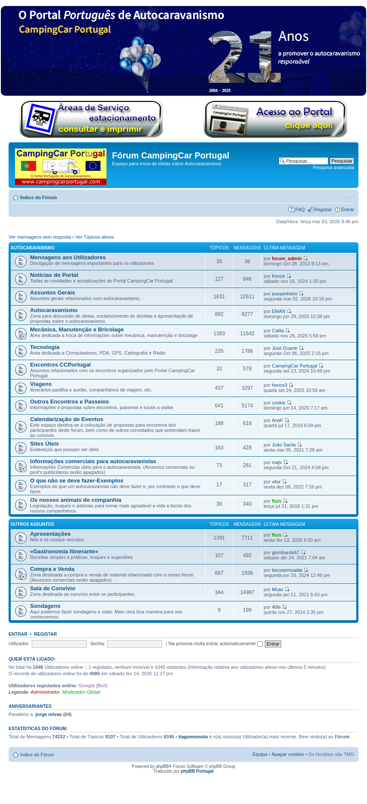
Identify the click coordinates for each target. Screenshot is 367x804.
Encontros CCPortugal (60, 364)
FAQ (300, 209)
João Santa (284, 444)
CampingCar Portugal (294, 365)
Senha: (97, 643)
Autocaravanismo (33, 248)
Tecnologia (45, 347)
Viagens (41, 384)
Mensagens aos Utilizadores (68, 257)
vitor (276, 481)
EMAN (278, 311)
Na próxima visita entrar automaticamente (215, 643)
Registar (323, 209)
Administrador (45, 692)
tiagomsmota (193, 736)
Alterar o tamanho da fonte (348, 196)
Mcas (277, 589)
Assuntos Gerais (52, 292)
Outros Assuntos (32, 524)
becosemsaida (287, 570)
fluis (277, 501)
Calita (278, 330)
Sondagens (45, 606)
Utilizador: (19, 643)
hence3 (279, 385)
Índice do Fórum (38, 197)
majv (277, 462)
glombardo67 (285, 552)
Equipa (259, 754)
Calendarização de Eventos (66, 419)
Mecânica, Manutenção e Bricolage (77, 329)
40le (276, 607)
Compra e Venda (52, 569)
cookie (278, 402)
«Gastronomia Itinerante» (64, 551)
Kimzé (278, 276)
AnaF (277, 420)
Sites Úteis (44, 443)
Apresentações (50, 534)
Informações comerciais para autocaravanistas (93, 461)
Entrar (347, 209)
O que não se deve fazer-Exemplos (77, 480)
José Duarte (284, 348)
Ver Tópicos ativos (95, 237)
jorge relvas (48, 714)
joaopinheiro (284, 293)
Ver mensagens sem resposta (40, 237)
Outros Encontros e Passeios (69, 401)
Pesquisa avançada (333, 167)
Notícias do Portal (54, 275)
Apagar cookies (287, 754)
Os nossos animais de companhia (75, 500)
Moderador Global (81, 692)
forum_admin (287, 258)
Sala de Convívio (53, 588)
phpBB (162, 766)
